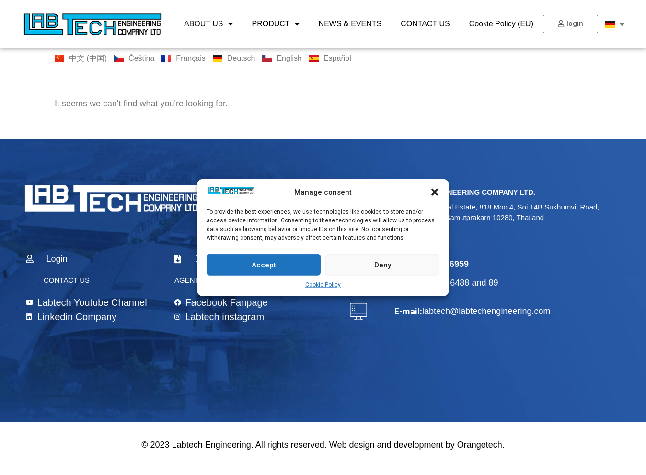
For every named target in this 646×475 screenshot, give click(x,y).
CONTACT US (425, 24)
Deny (382, 264)
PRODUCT (276, 24)
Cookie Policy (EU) (501, 24)
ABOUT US (208, 24)
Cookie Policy (323, 284)
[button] (434, 192)
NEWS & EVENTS (350, 24)
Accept (264, 264)
